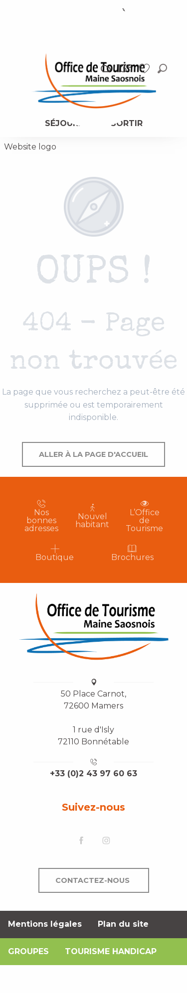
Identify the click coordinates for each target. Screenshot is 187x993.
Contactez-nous (92, 880)
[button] (162, 68)
